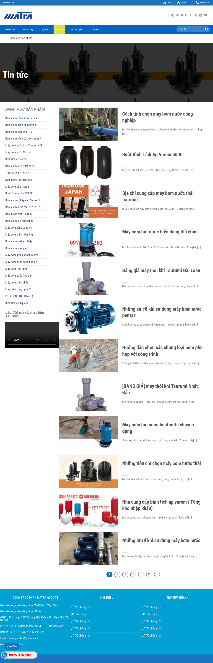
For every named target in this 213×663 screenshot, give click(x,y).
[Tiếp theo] (157, 575)
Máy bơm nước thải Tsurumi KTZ (23, 145)
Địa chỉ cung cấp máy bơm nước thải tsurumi (158, 196)
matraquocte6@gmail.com (23, 638)
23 (149, 574)
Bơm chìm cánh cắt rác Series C (23, 138)
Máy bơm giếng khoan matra (21, 255)
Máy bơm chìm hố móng (19, 234)
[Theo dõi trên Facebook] (168, 15)
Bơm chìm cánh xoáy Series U (22, 118)
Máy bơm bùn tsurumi (17, 186)
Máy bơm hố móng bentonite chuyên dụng (158, 428)
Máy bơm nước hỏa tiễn (18, 275)
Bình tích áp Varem (16, 159)
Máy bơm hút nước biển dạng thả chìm (160, 232)
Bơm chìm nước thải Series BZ (22, 207)
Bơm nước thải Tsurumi (18, 179)
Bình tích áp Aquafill (16, 303)
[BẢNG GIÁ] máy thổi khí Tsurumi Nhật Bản (160, 389)
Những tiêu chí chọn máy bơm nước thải (161, 463)
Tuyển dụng (77, 29)
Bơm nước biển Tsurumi (18, 214)
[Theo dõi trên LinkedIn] (200, 15)
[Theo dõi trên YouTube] (205, 15)
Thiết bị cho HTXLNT (17, 172)
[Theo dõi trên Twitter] (182, 15)
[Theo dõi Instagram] (172, 15)
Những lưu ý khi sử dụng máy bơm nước (161, 540)
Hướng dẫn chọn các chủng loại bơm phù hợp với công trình (162, 351)
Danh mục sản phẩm (18, 38)
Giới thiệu (28, 29)
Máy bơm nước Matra (17, 152)
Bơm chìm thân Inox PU (18, 131)
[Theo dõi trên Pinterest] (195, 15)
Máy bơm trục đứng (16, 269)
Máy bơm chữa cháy (16, 282)
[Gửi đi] (207, 29)
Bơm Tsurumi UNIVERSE (19, 193)
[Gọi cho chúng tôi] (191, 15)
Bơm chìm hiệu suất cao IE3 (21, 166)
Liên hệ (94, 29)
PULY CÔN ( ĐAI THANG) (19, 296)
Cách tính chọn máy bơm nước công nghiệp (157, 117)
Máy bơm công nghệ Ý (18, 289)
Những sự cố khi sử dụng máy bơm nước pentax (162, 312)
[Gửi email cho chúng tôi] (186, 15)
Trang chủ (10, 29)
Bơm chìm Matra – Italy (18, 241)
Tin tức (59, 29)
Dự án (45, 29)
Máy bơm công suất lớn (18, 227)
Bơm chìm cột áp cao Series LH (23, 200)
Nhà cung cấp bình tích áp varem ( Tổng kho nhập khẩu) (161, 505)
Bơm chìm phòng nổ (16, 248)
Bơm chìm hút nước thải (19, 221)
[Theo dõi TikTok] (177, 15)
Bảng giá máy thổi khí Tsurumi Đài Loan (161, 270)
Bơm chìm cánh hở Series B (21, 125)
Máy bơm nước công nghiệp (21, 262)
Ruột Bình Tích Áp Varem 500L (152, 154)
